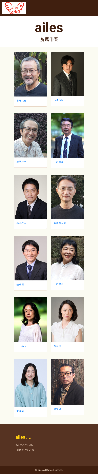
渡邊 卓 (57, 409)
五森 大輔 (58, 100)
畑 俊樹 (20, 284)
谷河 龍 (57, 346)
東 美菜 (20, 411)
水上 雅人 (21, 223)
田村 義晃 (58, 162)
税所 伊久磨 (60, 223)
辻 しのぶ (21, 346)
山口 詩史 (58, 284)
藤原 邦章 (21, 161)
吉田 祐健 (21, 100)
